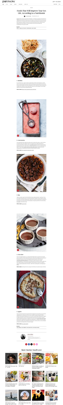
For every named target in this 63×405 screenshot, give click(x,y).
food (11, 4)
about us (26, 4)
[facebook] (29, 344)
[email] (37, 344)
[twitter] (31, 344)
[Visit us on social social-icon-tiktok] (53, 1)
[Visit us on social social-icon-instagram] (58, 1)
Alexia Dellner (30, 334)
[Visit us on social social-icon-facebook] (56, 1)
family (15, 4)
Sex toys (18, 18)
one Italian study (33, 144)
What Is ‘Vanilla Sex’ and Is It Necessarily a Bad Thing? (26, 28)
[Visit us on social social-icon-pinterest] (54, 1)
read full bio (28, 339)
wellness (20, 4)
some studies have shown (41, 318)
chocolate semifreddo (20, 260)
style (7, 4)
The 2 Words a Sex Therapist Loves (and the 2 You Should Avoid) (28, 327)
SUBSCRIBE (55, 4)
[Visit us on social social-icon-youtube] (59, 1)
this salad (18, 201)
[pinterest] (18, 76)
